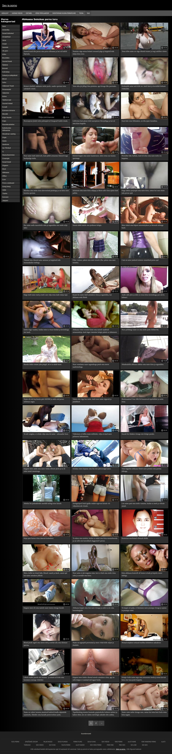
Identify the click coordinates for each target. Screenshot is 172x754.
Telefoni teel (6, 100)
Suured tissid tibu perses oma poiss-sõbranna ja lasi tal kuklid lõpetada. (45, 52)
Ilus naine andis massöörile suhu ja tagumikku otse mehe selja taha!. (45, 226)
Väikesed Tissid (8, 86)
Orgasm (5, 165)
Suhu (4, 82)
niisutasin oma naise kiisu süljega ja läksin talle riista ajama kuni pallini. (95, 192)
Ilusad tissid (6, 162)
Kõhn (4, 54)
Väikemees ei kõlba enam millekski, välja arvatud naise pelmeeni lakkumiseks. (92, 435)
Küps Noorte (6, 117)
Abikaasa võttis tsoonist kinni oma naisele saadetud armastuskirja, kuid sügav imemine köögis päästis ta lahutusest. (95, 331)
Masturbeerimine (8, 155)
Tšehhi (4, 193)
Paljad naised (47, 742)
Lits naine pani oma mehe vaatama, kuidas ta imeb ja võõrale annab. (143, 505)
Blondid (5, 114)
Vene (4, 40)
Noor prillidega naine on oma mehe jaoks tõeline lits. (140, 330)
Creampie (5, 158)
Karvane (5, 197)
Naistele (5, 47)
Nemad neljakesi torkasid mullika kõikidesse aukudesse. (141, 643)
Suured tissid (7, 61)
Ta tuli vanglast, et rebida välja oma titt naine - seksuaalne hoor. (46, 434)
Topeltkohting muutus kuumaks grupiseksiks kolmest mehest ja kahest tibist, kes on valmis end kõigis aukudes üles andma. (95, 713)
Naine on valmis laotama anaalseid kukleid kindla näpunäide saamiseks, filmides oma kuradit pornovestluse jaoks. (45, 713)
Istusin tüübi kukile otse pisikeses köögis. (87, 225)
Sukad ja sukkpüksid (9, 75)
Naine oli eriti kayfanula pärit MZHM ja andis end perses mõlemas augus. (44, 400)
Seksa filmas (91, 742)
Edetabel (29, 13)
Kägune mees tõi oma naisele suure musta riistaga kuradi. (44, 608)
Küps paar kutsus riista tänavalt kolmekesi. (39, 538)
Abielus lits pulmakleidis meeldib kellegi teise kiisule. (43, 503)
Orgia (4, 137)
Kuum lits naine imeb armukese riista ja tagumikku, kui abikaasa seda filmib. (92, 296)
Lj (3, 151)
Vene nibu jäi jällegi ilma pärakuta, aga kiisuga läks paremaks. (94, 86)
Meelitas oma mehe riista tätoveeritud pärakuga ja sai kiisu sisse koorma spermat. (46, 192)
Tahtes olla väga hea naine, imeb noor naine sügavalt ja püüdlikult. (92, 400)
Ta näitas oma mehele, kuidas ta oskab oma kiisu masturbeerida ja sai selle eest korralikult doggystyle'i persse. (95, 539)
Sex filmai (52, 745)
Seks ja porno (121, 749)
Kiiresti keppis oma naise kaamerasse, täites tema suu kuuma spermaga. (94, 157)
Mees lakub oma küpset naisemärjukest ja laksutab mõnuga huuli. (142, 226)
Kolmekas (6, 72)
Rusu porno (16, 742)
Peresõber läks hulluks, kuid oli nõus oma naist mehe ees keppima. (142, 157)
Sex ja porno (9, 5)
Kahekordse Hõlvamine (6, 129)
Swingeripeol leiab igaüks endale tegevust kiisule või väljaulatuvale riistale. (91, 505)
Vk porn (5, 51)
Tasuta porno (65, 745)
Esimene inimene (8, 110)
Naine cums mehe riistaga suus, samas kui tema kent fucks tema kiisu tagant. (144, 713)
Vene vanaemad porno (148, 742)
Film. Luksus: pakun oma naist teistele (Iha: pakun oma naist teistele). (94, 261)
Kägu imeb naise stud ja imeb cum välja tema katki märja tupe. (46, 295)
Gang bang (6, 186)
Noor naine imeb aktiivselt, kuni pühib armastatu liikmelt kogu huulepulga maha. (46, 157)
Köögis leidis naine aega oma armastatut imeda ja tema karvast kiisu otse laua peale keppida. (144, 678)
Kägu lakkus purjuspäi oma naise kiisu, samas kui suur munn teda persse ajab (143, 192)
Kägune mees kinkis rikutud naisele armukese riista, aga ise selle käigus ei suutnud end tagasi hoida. (94, 678)
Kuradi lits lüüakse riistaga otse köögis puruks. (138, 434)
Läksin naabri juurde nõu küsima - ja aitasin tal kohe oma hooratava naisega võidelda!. (44, 678)
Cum (4, 179)
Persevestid (6, 89)
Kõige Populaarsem (42, 13)
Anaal (4, 44)
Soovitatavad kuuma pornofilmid (64, 13)
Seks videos (40, 745)
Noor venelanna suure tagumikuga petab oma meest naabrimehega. (91, 365)
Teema (81, 13)
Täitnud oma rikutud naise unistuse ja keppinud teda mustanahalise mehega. (42, 261)
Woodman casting (8, 134)
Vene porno (118, 742)
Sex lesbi (133, 745)
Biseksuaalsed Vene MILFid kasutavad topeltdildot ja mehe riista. (142, 400)
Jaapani (5, 200)
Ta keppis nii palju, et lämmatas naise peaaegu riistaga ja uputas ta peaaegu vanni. (144, 609)
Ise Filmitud (6, 148)
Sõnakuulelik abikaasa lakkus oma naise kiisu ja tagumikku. (143, 364)
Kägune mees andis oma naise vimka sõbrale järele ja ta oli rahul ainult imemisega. (44, 470)
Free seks (122, 745)
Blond (4, 79)
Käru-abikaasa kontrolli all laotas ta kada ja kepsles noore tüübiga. (142, 574)
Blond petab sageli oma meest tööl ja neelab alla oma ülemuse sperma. (45, 644)
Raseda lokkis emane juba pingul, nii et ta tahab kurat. (43, 364)
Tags (88, 13)
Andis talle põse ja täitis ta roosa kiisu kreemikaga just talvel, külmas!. (143, 296)
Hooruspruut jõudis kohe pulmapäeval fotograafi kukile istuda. (46, 121)
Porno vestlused (8, 183)
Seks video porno (95, 745)
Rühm (4, 96)
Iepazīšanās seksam (31, 742)
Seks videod (105, 742)
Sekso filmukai (63, 742)
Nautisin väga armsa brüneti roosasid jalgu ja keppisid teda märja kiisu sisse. (93, 52)
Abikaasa (5, 172)
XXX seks (145, 745)
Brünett (5, 68)
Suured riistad (7, 103)
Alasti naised (80, 745)
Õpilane (5, 65)
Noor (4, 26)
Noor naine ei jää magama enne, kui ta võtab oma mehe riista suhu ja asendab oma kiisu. (94, 574)
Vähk (4, 190)
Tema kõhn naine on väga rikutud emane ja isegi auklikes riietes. (144, 51)
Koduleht (5, 13)
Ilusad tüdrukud (8, 33)
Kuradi (4, 107)
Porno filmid (77, 742)
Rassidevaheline (8, 124)
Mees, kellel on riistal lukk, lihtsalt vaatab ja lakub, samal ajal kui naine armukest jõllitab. (45, 574)
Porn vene (110, 745)
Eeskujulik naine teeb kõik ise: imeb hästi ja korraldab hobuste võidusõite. (144, 87)
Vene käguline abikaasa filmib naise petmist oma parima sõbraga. (141, 470)
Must (4, 169)
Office (4, 176)
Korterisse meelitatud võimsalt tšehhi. (135, 538)
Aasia (4, 141)
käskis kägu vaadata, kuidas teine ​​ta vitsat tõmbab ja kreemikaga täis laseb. (46, 331)
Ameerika (5, 30)
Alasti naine (132, 742)
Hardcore (5, 144)
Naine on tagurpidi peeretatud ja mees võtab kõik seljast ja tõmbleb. (93, 644)
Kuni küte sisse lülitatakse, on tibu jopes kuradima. (140, 121)
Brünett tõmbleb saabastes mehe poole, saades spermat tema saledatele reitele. (45, 87)
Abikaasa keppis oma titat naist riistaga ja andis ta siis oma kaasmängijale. (93, 609)
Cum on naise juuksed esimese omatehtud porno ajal (140, 260)
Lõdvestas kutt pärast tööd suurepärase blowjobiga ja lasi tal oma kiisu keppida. (94, 122)
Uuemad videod (17, 13)
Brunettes (5, 58)
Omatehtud (6, 37)
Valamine (5, 93)
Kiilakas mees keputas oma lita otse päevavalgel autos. (92, 469)
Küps (4, 121)
